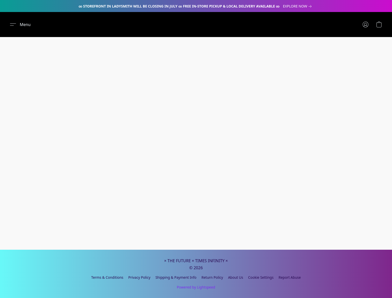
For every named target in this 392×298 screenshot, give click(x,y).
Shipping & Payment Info (176, 277)
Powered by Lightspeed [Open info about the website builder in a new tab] (196, 287)
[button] (20, 25)
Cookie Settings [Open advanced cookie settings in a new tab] (261, 277)
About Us (235, 277)
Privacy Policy (139, 277)
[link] (298, 6)
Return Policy (212, 277)
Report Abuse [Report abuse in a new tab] (289, 277)
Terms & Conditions (107, 277)
